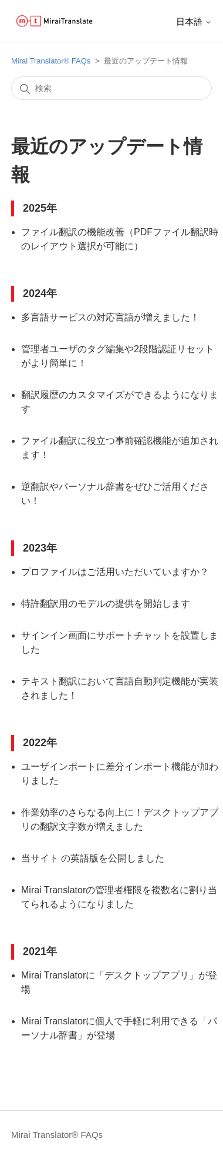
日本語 (194, 21)
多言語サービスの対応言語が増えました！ (110, 317)
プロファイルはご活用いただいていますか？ (115, 572)
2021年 (40, 951)
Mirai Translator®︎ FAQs (50, 60)
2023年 (40, 548)
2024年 (40, 293)
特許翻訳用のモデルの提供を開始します (105, 604)
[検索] (111, 88)
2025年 (40, 208)
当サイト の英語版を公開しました (92, 858)
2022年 (40, 743)
